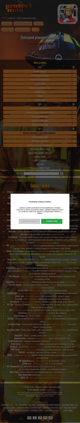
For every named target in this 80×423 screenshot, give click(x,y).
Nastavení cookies (29, 221)
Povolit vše (51, 221)
